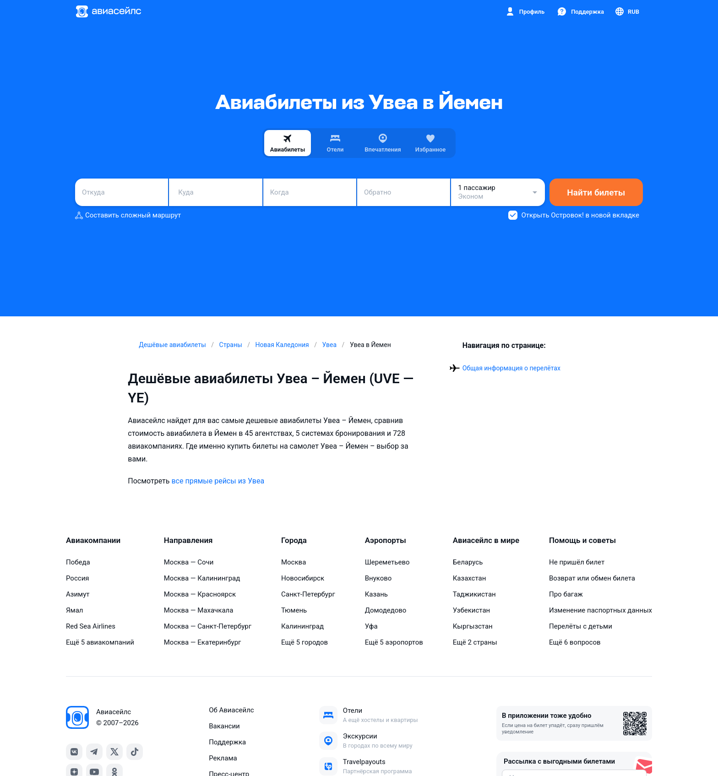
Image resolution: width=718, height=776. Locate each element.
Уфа (371, 626)
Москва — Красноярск (200, 594)
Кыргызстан (473, 626)
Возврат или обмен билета (592, 578)
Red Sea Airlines (90, 626)
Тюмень (294, 610)
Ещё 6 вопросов (575, 642)
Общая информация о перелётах (511, 368)
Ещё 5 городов (304, 642)
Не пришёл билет (576, 562)
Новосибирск (302, 578)
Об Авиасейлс (231, 710)
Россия (77, 578)
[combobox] (121, 192)
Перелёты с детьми (580, 626)
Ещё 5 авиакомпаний (100, 642)
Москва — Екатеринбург (202, 642)
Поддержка (227, 742)
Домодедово (386, 610)
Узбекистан (471, 610)
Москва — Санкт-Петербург (207, 626)
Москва (293, 562)
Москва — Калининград (202, 578)
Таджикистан (474, 594)
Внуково (378, 578)
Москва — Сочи (189, 562)
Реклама (223, 758)
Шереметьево (387, 562)
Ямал (74, 610)
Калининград (302, 626)
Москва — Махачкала (199, 610)
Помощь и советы (582, 540)
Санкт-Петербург (308, 594)
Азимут (78, 594)
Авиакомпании (93, 540)
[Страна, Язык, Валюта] (626, 11)
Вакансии (224, 726)
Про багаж (566, 594)
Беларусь (468, 562)
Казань (376, 594)
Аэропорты (385, 540)
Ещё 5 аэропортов (394, 642)
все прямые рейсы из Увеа (217, 481)
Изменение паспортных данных (600, 610)
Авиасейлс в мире (486, 540)
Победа (78, 562)
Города (294, 540)
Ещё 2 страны (475, 642)
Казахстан (469, 578)
